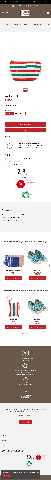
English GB (18, 6)
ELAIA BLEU (13, 272)
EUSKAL (13, 321)
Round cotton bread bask (13, 270)
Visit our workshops (11, 2)
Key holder (13, 319)
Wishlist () (33, 6)
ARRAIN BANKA (37, 272)
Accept (6, 476)
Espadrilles (37, 270)
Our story (34, 2)
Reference (8, 105)
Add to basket (25, 124)
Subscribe (26, 422)
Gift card (44, 2)
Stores (25, 2)
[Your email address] (25, 415)
